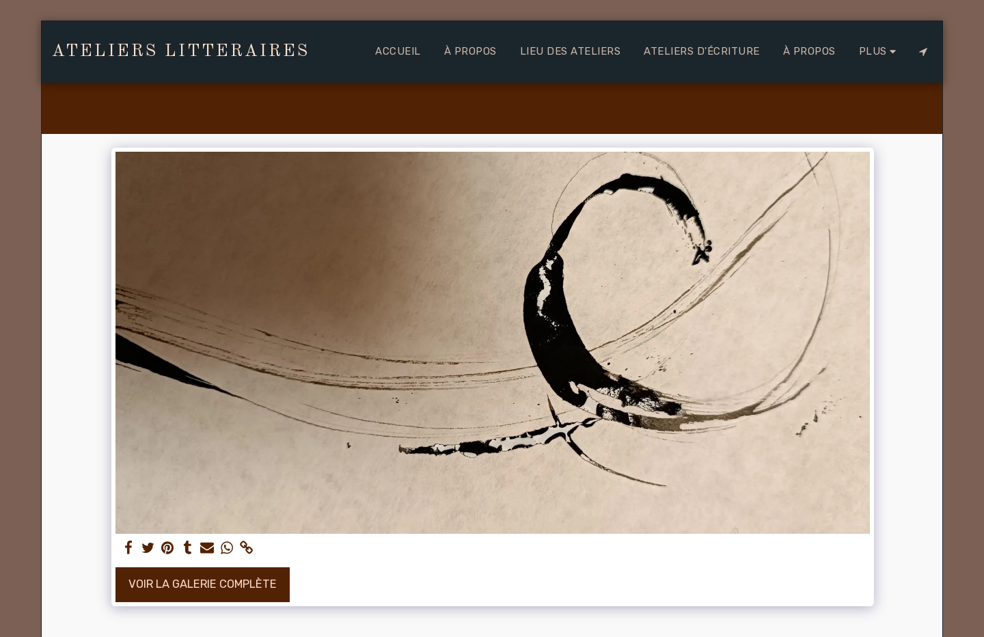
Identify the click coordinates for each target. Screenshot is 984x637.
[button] (923, 51)
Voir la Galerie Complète (202, 584)
